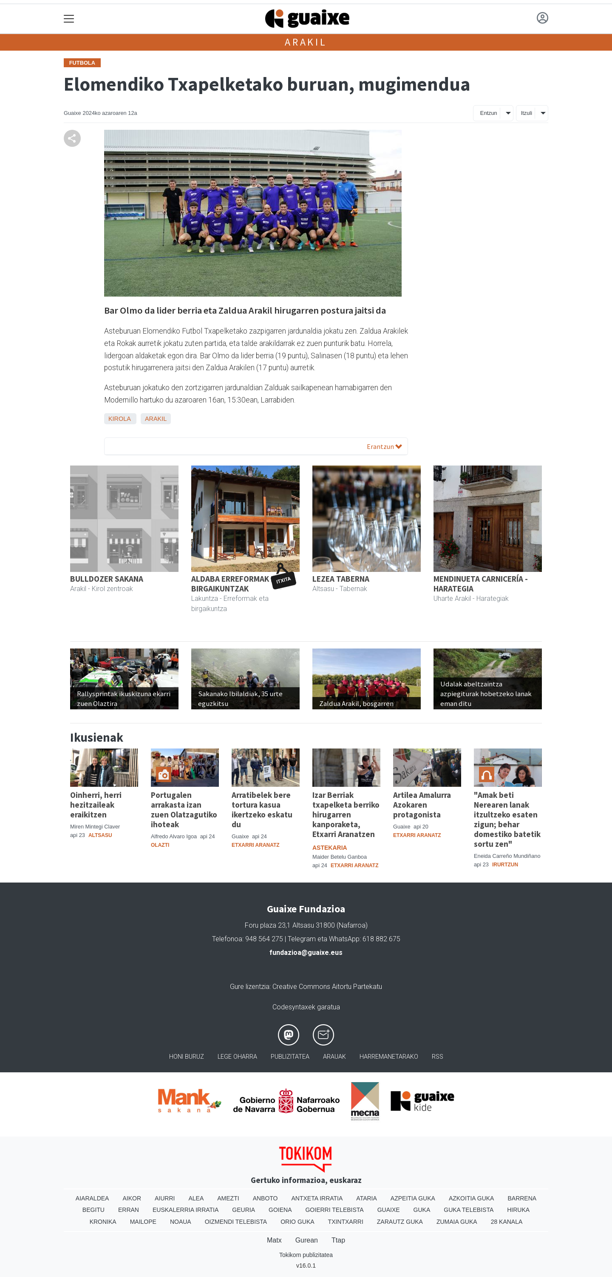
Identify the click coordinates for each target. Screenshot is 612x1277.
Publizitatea (290, 1056)
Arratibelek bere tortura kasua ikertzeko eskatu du (262, 809)
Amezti (228, 1198)
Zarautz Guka (400, 1221)
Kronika (103, 1221)
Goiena (280, 1209)
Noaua (180, 1221)
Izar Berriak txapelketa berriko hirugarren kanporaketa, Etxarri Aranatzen (346, 814)
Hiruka (518, 1209)
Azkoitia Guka (471, 1198)
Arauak (334, 1056)
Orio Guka (297, 1221)
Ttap (338, 1240)
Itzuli (526, 113)
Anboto (265, 1198)
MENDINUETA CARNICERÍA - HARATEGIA (481, 584)
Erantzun (384, 446)
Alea (196, 1198)
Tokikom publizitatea (306, 1254)
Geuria (243, 1209)
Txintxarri (345, 1221)
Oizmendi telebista (236, 1221)
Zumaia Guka (456, 1221)
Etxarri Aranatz (256, 845)
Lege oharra (237, 1056)
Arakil (306, 42)
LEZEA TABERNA (340, 579)
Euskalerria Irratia (185, 1209)
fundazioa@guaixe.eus (306, 952)
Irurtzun (505, 865)
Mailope (143, 1221)
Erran (128, 1209)
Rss (437, 1056)
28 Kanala (507, 1221)
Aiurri (165, 1198)
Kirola (119, 418)
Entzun (488, 113)
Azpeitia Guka (413, 1198)
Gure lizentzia (249, 987)
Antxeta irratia (317, 1198)
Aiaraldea (92, 1198)
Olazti (160, 845)
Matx (274, 1240)
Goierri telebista (334, 1209)
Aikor (131, 1198)
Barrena (521, 1198)
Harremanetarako (389, 1056)
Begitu (93, 1209)
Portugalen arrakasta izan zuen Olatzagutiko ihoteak (184, 809)
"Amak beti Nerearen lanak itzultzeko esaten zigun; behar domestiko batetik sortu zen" (507, 819)
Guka (422, 1209)
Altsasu (100, 835)
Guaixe (388, 1209)
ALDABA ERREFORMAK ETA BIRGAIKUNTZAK (237, 584)
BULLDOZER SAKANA (106, 579)
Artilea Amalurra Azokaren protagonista (422, 805)
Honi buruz (186, 1056)
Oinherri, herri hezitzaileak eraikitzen (96, 805)
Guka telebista (468, 1209)
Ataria (366, 1198)
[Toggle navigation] (69, 18)
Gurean (306, 1240)
